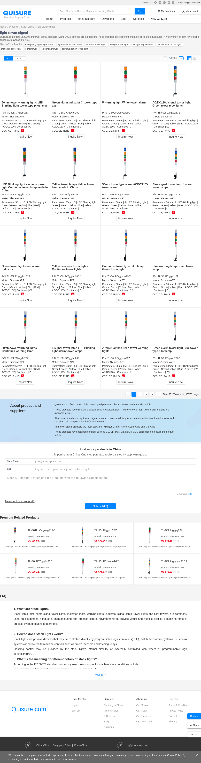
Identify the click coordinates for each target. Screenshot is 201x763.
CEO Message (144, 721)
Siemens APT (17, 116)
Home (49, 18)
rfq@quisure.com (193, 3)
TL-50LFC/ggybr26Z (17, 358)
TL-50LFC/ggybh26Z (68, 358)
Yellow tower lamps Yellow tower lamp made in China (73, 186)
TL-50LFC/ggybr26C (18, 112)
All (8, 58)
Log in (75, 705)
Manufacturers (86, 18)
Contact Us (174, 716)
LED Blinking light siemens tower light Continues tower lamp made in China (25, 187)
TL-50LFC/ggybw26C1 (119, 194)
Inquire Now (25, 136)
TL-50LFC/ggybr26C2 (18, 276)
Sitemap (173, 721)
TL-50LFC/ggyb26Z (168, 276)
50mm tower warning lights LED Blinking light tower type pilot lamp (24, 104)
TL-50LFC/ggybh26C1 (69, 194)
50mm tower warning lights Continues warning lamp (19, 350)
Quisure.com (28, 709)
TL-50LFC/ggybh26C (68, 112)
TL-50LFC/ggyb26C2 (169, 194)
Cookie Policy (174, 755)
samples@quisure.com (91, 421)
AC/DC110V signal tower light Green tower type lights (171, 104)
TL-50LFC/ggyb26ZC (169, 358)
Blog (123, 18)
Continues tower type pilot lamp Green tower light (123, 268)
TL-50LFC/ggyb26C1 (169, 112)
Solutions (109, 727)
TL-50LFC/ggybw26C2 (119, 276)
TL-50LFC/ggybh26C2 (69, 276)
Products (65, 18)
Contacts (138, 18)
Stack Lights (27, 26)
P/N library (109, 716)
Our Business (143, 716)
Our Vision (141, 710)
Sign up (76, 710)
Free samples (111, 710)
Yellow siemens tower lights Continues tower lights (70, 268)
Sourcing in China (113, 705)
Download (108, 18)
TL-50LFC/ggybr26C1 (18, 194)
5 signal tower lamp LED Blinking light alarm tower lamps (73, 350)
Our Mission (142, 705)
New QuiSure (159, 18)
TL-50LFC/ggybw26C (118, 112)
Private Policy (176, 710)
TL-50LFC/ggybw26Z (118, 358)
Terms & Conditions (179, 705)
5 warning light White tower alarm (124, 102)
